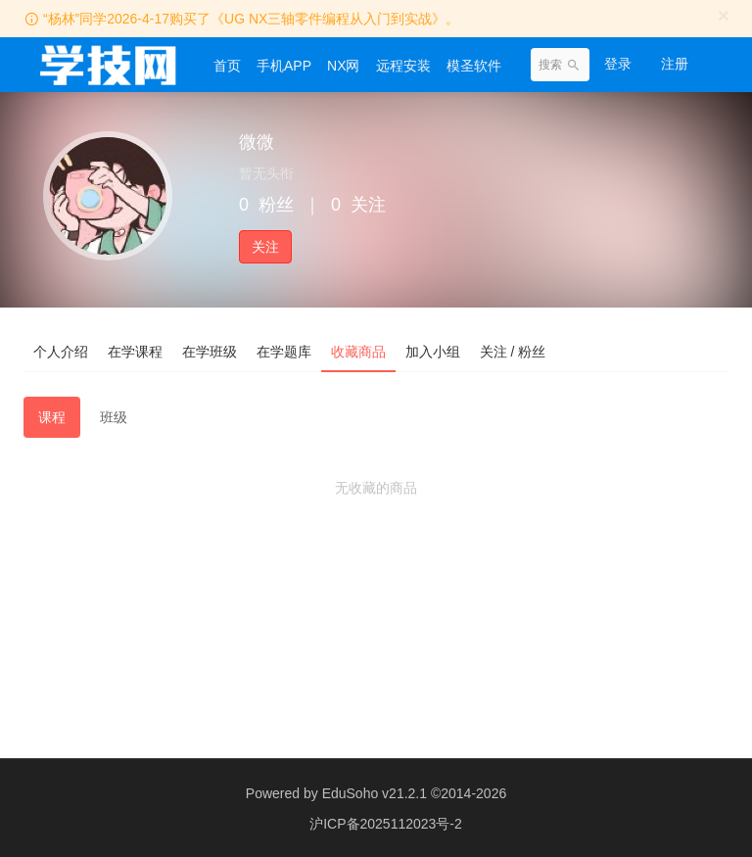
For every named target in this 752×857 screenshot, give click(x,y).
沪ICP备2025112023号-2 (385, 823)
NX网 (343, 65)
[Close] (723, 15)
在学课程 (135, 351)
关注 (265, 247)
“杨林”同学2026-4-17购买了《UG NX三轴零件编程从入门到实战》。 (251, 18)
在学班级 (209, 351)
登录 (618, 63)
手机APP (284, 65)
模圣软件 (473, 65)
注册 (674, 63)
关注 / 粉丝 (513, 351)
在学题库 (284, 351)
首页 (227, 65)
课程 (52, 417)
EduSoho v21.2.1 (374, 793)
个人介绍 (60, 351)
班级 (113, 417)
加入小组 (432, 351)
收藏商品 (358, 351)
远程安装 (403, 65)
